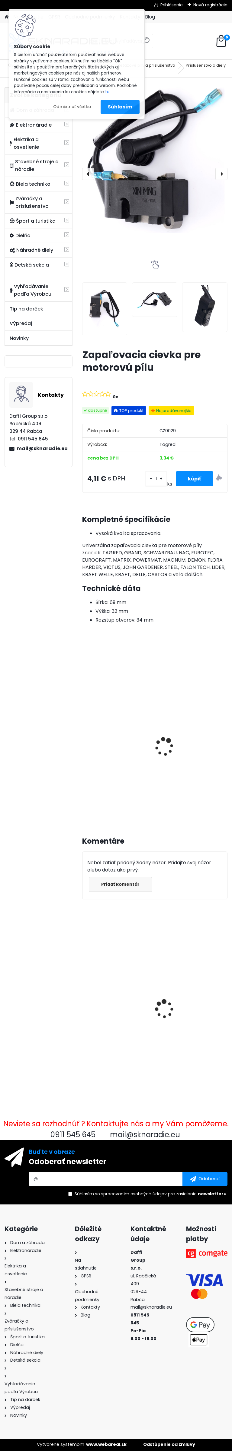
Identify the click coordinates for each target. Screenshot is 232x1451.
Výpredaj (21, 323)
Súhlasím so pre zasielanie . (151, 1194)
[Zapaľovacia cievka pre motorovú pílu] (154, 160)
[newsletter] (205, 1179)
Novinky (19, 338)
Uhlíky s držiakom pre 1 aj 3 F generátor (192, 1002)
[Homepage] (7, 17)
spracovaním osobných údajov (134, 1194)
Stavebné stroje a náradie (34, 165)
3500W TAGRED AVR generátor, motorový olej (115, 741)
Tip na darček (26, 308)
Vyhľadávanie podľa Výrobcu (30, 290)
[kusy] (156, 478)
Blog (150, 17)
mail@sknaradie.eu (42, 448)
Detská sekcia (29, 264)
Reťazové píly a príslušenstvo (146, 65)
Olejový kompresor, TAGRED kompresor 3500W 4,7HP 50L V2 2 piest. (186, 749)
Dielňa (20, 235)
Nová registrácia (210, 5)
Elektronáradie (31, 124)
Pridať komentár (120, 884)
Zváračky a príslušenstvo (29, 202)
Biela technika (30, 184)
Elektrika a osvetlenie (24, 143)
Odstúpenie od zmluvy (169, 1444)
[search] (146, 43)
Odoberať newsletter (67, 1162)
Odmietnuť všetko (72, 107)
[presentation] (88, 174)
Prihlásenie (171, 5)
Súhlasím (120, 106)
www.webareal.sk (106, 1444)
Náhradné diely (31, 250)
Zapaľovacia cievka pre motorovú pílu (114, 1002)
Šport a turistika (33, 220)
